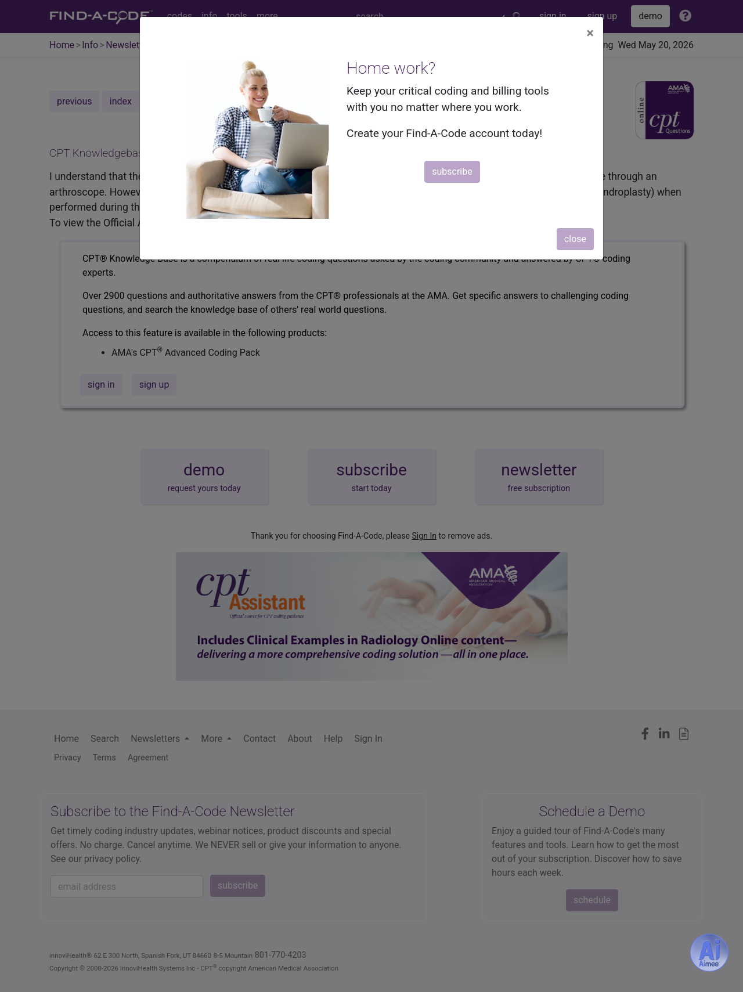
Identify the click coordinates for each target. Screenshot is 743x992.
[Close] (590, 33)
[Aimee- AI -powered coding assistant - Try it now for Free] (709, 952)
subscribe (452, 171)
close (575, 238)
